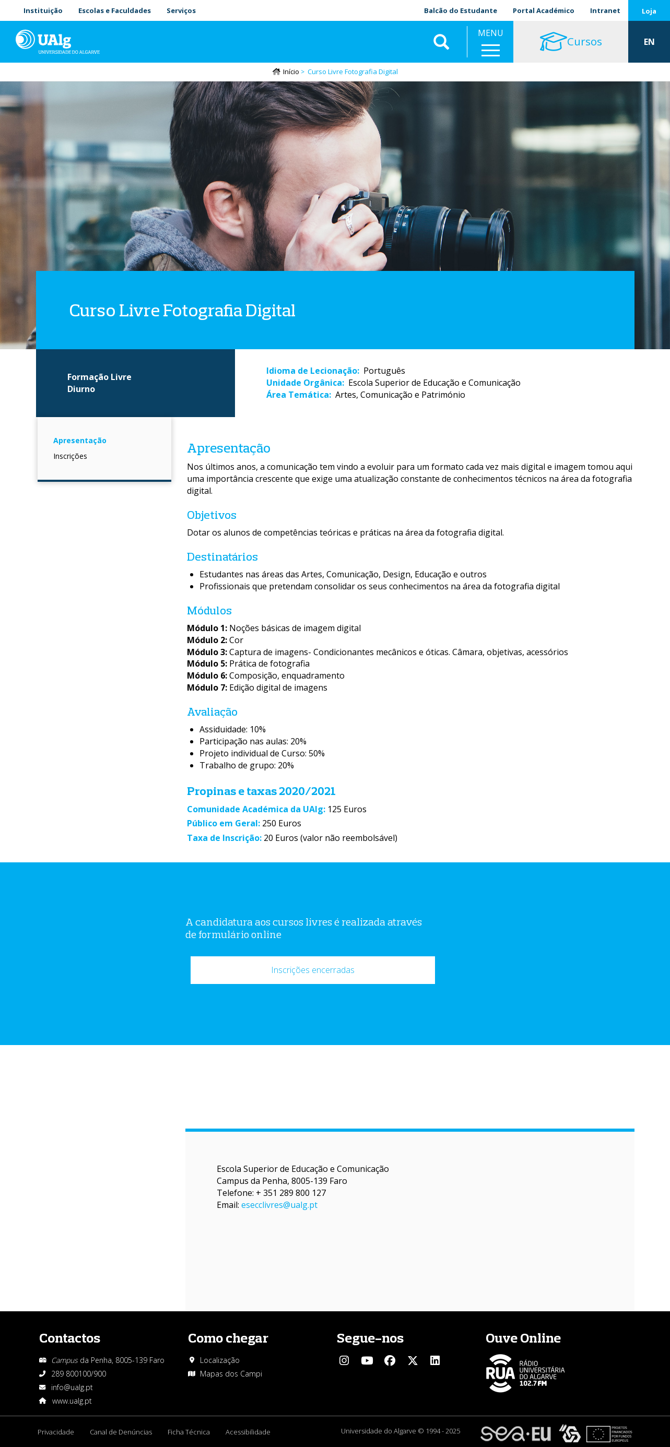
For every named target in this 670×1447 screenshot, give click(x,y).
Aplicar (441, 42)
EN (649, 42)
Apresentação (80, 440)
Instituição (43, 10)
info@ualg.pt (72, 1387)
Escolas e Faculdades (114, 10)
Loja (649, 11)
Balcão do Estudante (460, 10)
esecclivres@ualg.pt (279, 1205)
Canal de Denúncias (121, 1432)
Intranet (605, 10)
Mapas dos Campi (231, 1374)
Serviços (181, 10)
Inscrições (70, 456)
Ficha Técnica (189, 1432)
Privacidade (56, 1432)
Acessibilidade (248, 1432)
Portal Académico (543, 10)
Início (291, 71)
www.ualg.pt (72, 1401)
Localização (220, 1360)
